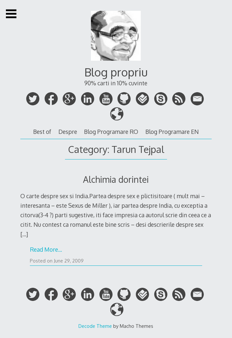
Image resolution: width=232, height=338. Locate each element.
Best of (42, 131)
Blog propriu (116, 72)
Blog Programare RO (111, 131)
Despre (67, 131)
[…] (24, 234)
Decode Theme (95, 326)
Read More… (46, 249)
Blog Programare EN (172, 131)
